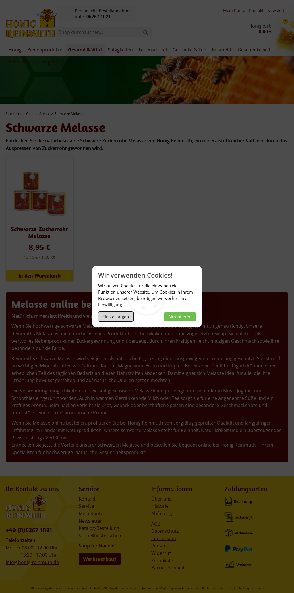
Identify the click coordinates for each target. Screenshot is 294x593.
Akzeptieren (180, 316)
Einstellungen (115, 316)
